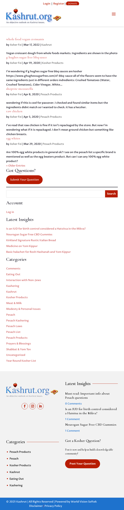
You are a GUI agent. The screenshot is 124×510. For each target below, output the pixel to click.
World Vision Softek (84, 501)
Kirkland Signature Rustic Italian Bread (31, 240)
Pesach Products (51, 94)
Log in (10, 212)
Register (58, 3)
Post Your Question (83, 463)
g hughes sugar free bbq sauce (26, 57)
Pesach (10, 315)
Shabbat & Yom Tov (18, 349)
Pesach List (13, 332)
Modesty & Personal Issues (23, 309)
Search (111, 194)
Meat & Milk (14, 303)
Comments (13, 268)
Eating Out (13, 274)
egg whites (13, 138)
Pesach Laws (14, 326)
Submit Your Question (24, 179)
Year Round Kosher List (21, 361)
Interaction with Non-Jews (23, 280)
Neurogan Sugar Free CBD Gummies (29, 234)
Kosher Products (52, 63)
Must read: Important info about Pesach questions (87, 395)
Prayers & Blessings (18, 343)
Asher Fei (16, 45)
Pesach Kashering (17, 320)
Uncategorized (15, 355)
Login (46, 3)
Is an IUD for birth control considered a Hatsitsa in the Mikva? (46, 228)
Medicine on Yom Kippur (22, 246)
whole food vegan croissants (25, 39)
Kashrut (46, 45)
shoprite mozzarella (19, 89)
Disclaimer (36, 506)
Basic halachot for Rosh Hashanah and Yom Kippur (38, 252)
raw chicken (14, 111)
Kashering (12, 286)
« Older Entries (15, 165)
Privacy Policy (53, 506)
